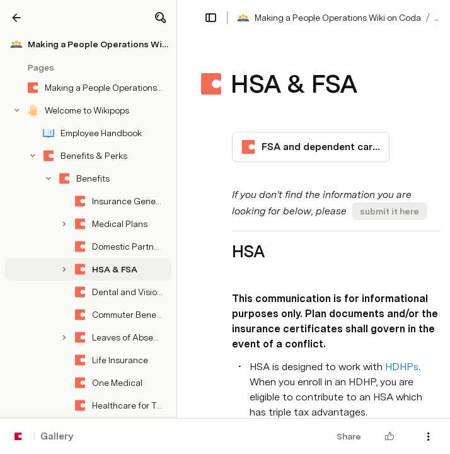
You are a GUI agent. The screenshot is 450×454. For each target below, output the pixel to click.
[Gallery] (16, 17)
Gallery (56, 436)
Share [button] (349, 436)
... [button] (437, 18)
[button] (160, 17)
